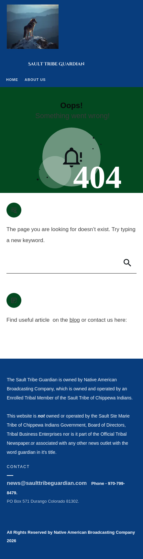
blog (75, 320)
